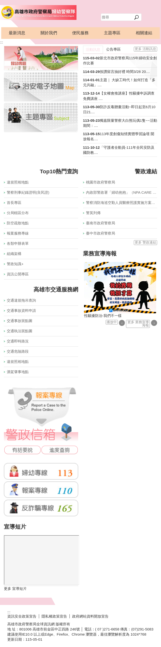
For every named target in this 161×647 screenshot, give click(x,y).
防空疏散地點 (18, 223)
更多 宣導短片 (15, 588)
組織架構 (14, 254)
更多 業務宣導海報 (138, 323)
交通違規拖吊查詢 (21, 300)
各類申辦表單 (18, 243)
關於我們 (49, 33)
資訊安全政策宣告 (21, 616)
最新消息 (17, 33)
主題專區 (112, 33)
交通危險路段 (18, 351)
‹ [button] (122, 323)
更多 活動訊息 (145, 49)
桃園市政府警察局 (100, 182)
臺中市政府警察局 (100, 233)
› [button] (154, 323)
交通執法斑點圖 (19, 331)
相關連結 (144, 33)
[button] (136, 17)
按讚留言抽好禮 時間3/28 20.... (125, 72)
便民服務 (80, 33)
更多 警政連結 (145, 242)
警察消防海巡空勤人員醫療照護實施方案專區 (121, 203)
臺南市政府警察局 (100, 223)
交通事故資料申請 (21, 310)
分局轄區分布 (18, 213)
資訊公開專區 (18, 274)
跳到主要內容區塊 (2, 2)
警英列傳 (93, 213)
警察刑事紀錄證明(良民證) (28, 192)
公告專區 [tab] (113, 49)
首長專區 (14, 203)
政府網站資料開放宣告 (90, 616)
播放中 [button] (112, 322)
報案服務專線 (18, 233)
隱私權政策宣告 (54, 616)
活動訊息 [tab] (93, 49)
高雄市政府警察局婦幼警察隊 (38, 12)
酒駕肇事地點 (18, 372)
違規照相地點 (18, 182)
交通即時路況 (18, 341)
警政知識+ (15, 264)
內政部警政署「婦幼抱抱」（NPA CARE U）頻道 (121, 192)
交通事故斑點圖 (19, 321)
